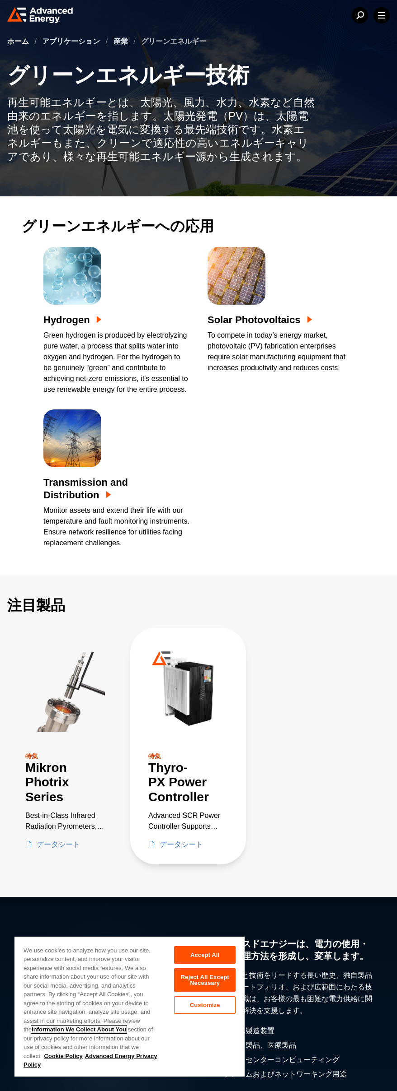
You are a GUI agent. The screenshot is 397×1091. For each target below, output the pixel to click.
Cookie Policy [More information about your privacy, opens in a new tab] (63, 1056)
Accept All (204, 955)
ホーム (19, 41)
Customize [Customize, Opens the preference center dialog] (205, 1005)
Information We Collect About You (79, 1029)
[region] (129, 1006)
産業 (121, 41)
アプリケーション (72, 41)
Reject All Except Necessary (205, 980)
